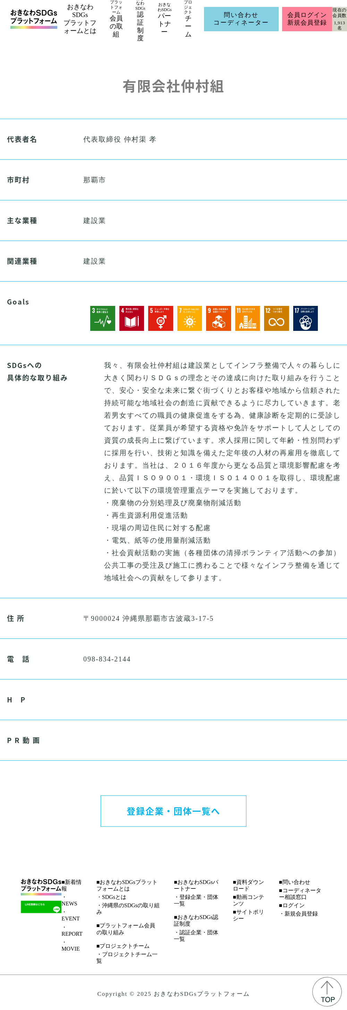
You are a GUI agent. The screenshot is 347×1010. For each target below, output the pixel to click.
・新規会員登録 (298, 914)
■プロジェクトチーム (123, 946)
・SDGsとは (111, 897)
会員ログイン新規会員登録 (307, 18)
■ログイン (292, 905)
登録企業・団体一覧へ (173, 810)
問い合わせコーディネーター (241, 18)
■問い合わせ (294, 882)
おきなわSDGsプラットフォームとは (80, 18)
